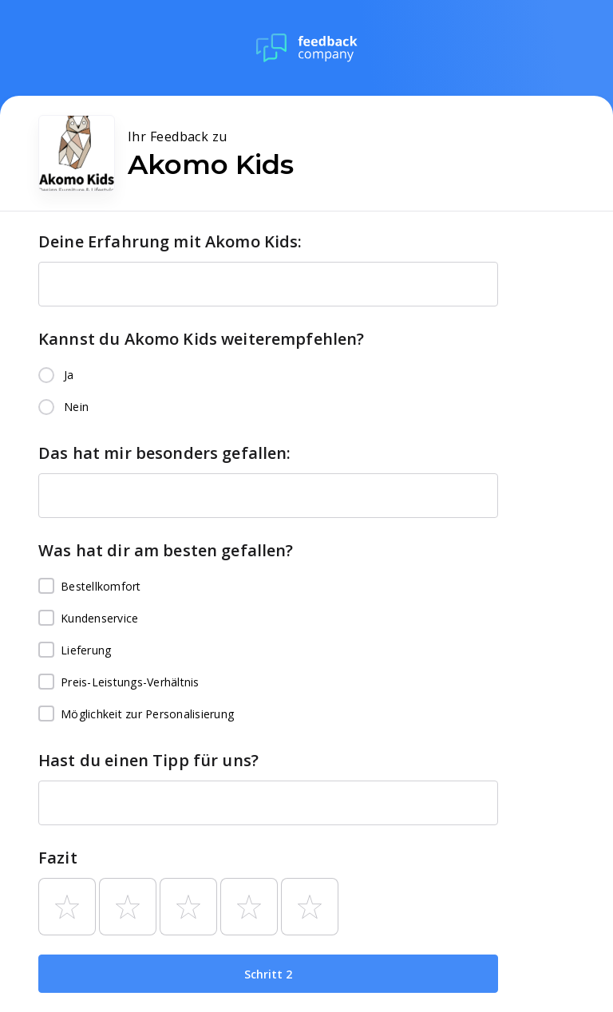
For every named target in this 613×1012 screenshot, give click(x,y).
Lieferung (74, 650)
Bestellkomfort (89, 586)
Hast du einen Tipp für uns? (148, 760)
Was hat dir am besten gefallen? (166, 550)
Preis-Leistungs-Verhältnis (119, 682)
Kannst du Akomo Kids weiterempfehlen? (201, 339)
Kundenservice (88, 618)
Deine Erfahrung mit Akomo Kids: (170, 241)
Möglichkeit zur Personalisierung (136, 714)
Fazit (57, 857)
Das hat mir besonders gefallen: (164, 453)
